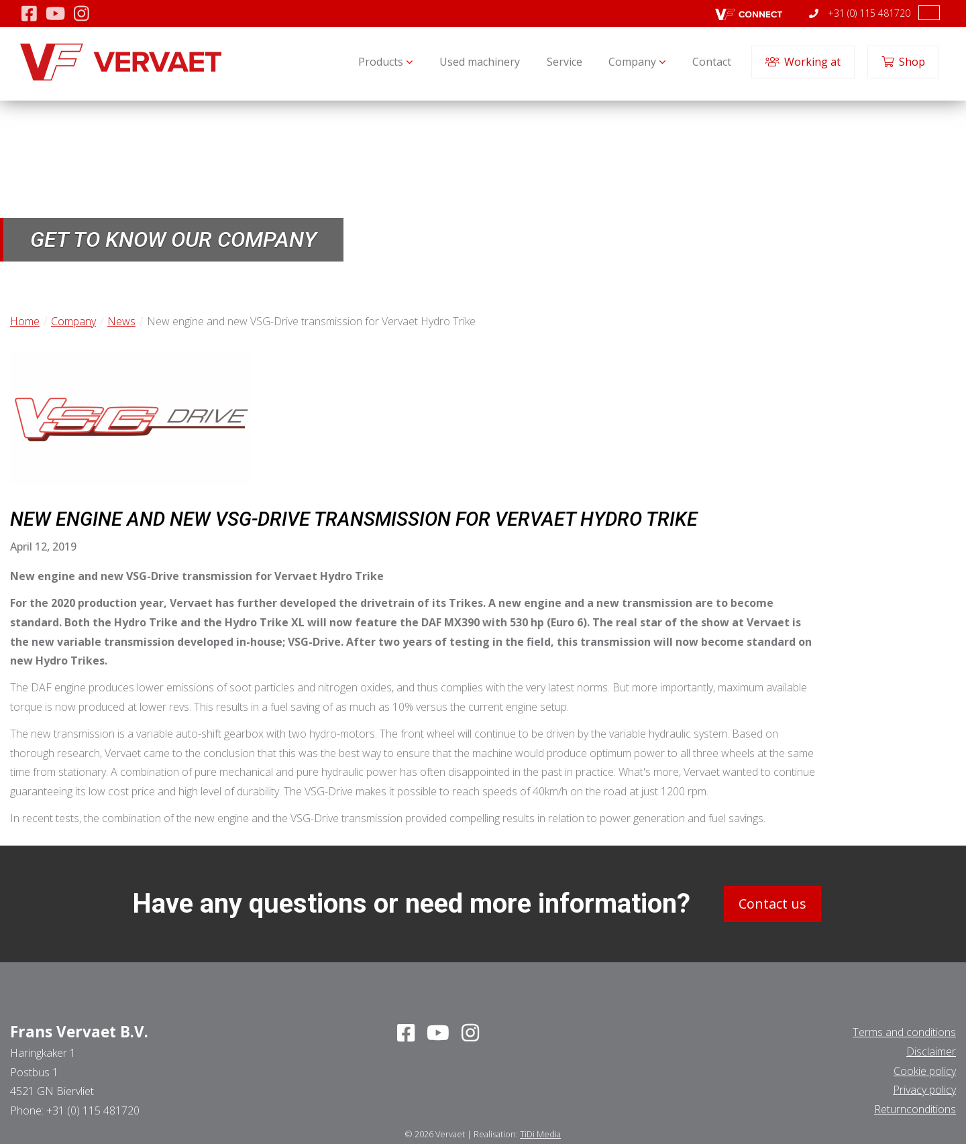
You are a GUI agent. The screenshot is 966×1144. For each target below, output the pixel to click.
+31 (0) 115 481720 (859, 13)
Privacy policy (924, 1089)
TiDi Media (540, 1134)
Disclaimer (931, 1051)
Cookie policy (925, 1070)
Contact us (772, 904)
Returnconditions (915, 1109)
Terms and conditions (904, 1032)
